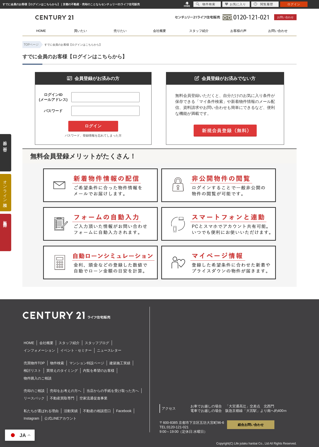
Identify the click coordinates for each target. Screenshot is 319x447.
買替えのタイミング (62, 370)
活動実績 (71, 411)
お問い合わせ (285, 17)
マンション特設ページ (86, 363)
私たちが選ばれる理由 (41, 411)
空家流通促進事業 (93, 398)
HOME (41, 31)
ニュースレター (109, 350)
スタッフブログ (97, 343)
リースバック (34, 398)
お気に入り (235, 4)
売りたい (120, 31)
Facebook (123, 411)
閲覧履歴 (263, 4)
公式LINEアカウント (60, 418)
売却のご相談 (34, 391)
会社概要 (159, 31)
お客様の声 (238, 31)
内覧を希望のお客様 (98, 370)
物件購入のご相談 (38, 378)
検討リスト (32, 370)
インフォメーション (39, 350)
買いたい (80, 31)
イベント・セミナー (76, 350)
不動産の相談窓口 (97, 411)
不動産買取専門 (62, 398)
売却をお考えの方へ (65, 391)
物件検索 (57, 363)
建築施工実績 (119, 363)
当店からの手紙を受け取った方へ (112, 391)
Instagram (31, 418)
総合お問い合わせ (251, 425)
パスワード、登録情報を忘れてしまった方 (93, 135)
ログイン (293, 4)
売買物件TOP (34, 363)
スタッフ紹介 (199, 31)
